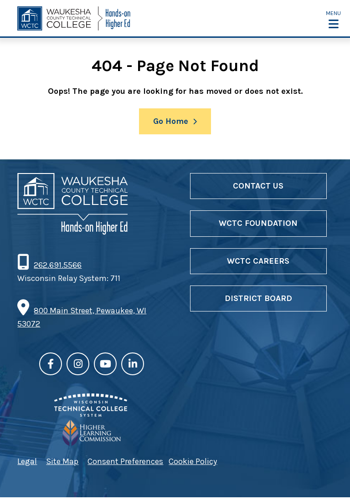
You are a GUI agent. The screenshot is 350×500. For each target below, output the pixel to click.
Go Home (170, 121)
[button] (333, 19)
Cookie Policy (193, 461)
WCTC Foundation (258, 223)
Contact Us (258, 186)
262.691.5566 (57, 265)
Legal (27, 461)
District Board (258, 298)
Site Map (62, 461)
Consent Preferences (125, 461)
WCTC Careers (258, 261)
